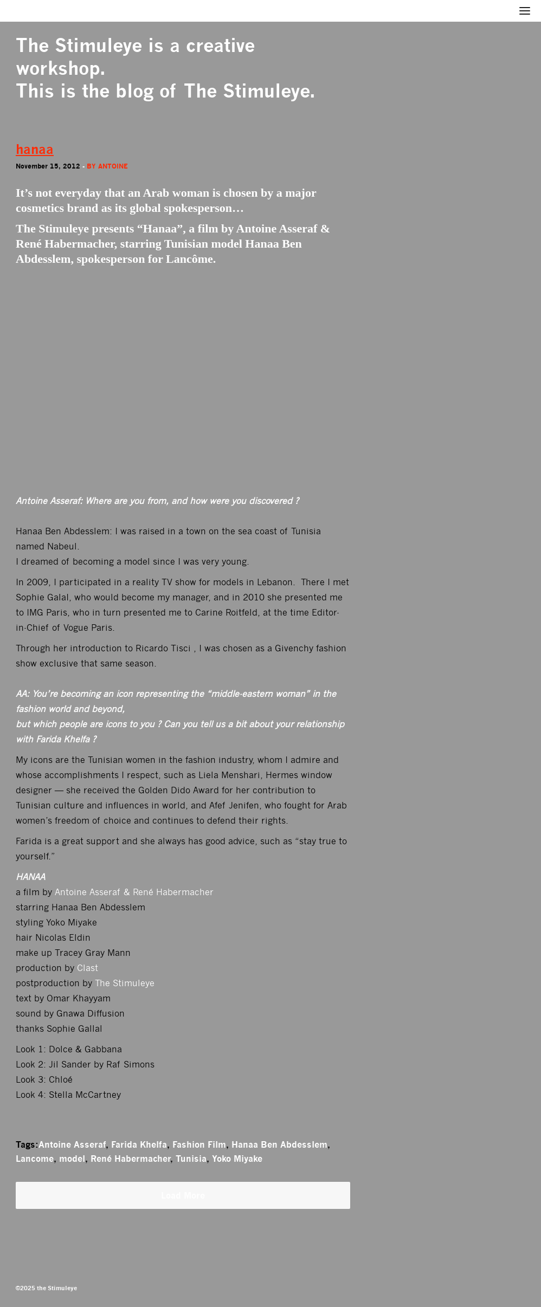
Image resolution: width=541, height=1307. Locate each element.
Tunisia (191, 1158)
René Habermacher (130, 1158)
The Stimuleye (79, 45)
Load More (183, 1195)
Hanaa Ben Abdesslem (279, 1144)
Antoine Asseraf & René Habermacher (134, 892)
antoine (113, 166)
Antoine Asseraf (72, 1144)
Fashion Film (199, 1144)
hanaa (35, 149)
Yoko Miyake (237, 1158)
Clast (87, 968)
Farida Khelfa (139, 1144)
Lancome (35, 1158)
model (72, 1158)
